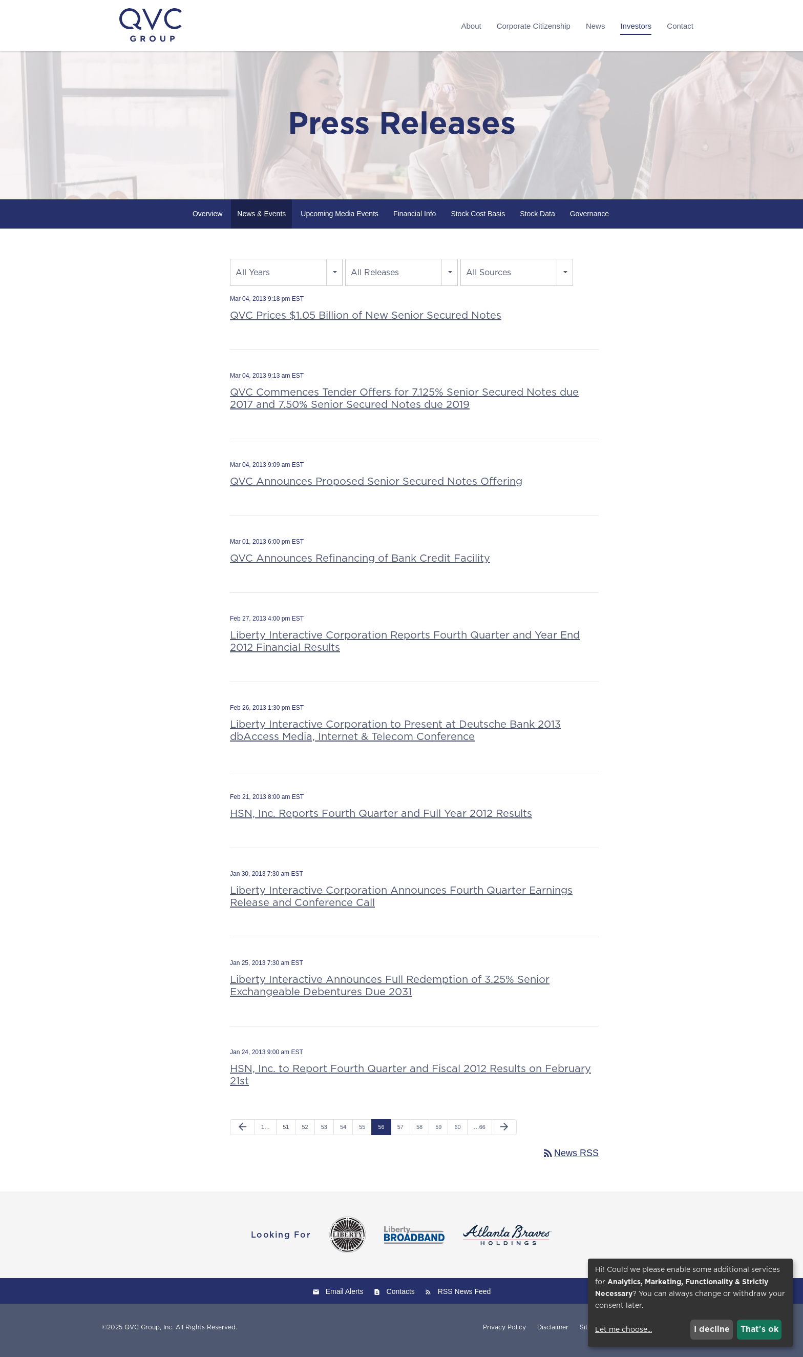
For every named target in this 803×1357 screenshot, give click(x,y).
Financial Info (414, 219)
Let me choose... (623, 1329)
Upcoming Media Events (339, 219)
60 (457, 1132)
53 (324, 1132)
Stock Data (537, 219)
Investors (635, 26)
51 (286, 1132)
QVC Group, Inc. (149, 1333)
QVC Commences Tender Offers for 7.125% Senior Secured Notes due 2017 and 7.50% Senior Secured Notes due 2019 (404, 404)
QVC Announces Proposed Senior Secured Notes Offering (376, 487)
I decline (712, 1329)
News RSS (570, 1159)
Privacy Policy (504, 1333)
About (471, 26)
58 (419, 1132)
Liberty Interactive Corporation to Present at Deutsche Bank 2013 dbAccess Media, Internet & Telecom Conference (395, 736)
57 (400, 1132)
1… (265, 1132)
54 (343, 1132)
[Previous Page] (242, 1133)
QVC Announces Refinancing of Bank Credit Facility (360, 564)
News (595, 26)
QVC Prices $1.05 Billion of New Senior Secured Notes (365, 321)
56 (381, 1132)
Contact (680, 26)
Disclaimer (552, 1333)
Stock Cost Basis (478, 219)
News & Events (261, 219)
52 (305, 1132)
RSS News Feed (464, 1297)
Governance (589, 219)
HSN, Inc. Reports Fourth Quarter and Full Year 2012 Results (381, 819)
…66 (479, 1132)
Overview (207, 219)
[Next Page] (504, 1133)
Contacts (401, 1297)
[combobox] (286, 278)
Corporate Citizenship (533, 26)
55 (362, 1132)
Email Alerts (345, 1297)
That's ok (759, 1329)
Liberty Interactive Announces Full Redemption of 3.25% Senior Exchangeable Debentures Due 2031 (390, 991)
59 (438, 1132)
